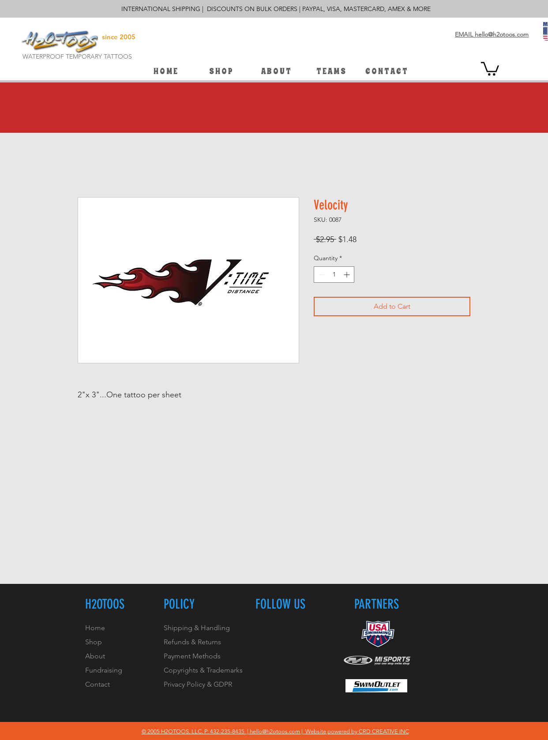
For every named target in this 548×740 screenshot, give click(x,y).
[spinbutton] (334, 274)
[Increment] (347, 274)
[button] (331, 71)
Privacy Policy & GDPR (198, 684)
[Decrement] (320, 274)
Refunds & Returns (192, 642)
